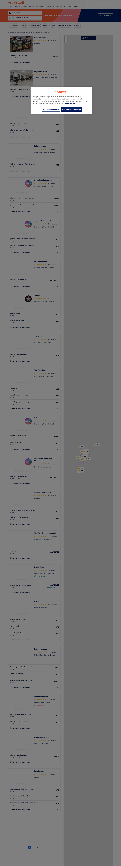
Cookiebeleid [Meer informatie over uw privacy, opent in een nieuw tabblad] (70, 103)
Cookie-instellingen (51, 109)
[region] (61, 100)
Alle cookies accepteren (71, 109)
